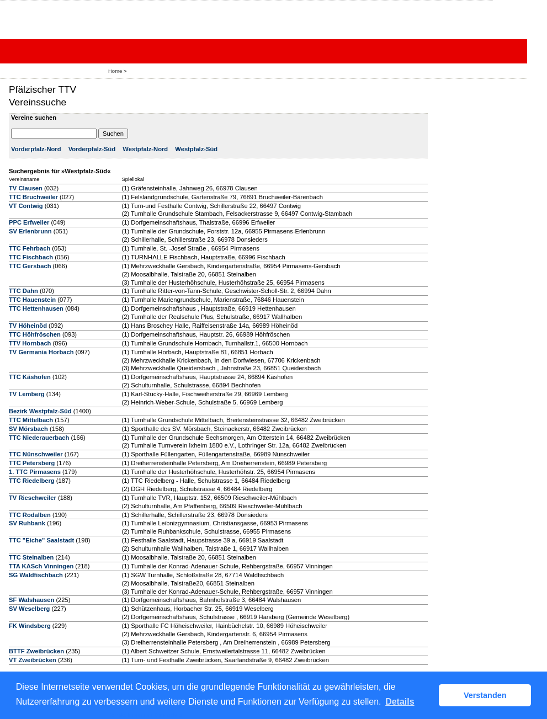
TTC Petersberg (32, 463)
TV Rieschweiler (32, 497)
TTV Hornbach (30, 343)
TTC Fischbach (31, 257)
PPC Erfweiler (29, 222)
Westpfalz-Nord (145, 149)
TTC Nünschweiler (36, 454)
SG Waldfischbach (36, 575)
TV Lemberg (27, 394)
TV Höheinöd (28, 325)
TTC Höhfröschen (35, 334)
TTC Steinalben (31, 557)
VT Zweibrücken (32, 660)
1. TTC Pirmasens (35, 471)
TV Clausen (26, 188)
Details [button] (399, 701)
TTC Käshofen (30, 377)
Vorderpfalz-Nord (36, 149)
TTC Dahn (23, 290)
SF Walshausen (31, 599)
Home (115, 71)
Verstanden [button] (485, 695)
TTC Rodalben (30, 515)
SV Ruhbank (27, 523)
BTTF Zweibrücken (36, 651)
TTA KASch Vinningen (41, 566)
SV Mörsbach (28, 428)
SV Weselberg (29, 608)
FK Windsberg (30, 625)
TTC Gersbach (30, 266)
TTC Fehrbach (29, 248)
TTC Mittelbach (31, 420)
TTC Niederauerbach (39, 437)
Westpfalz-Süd (196, 149)
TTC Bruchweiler (33, 197)
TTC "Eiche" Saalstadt (41, 540)
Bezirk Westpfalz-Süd (40, 411)
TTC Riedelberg (32, 480)
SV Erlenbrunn (30, 231)
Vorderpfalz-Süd (92, 149)
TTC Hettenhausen (36, 308)
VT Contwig (26, 206)
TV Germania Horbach (41, 352)
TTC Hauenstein (32, 299)
